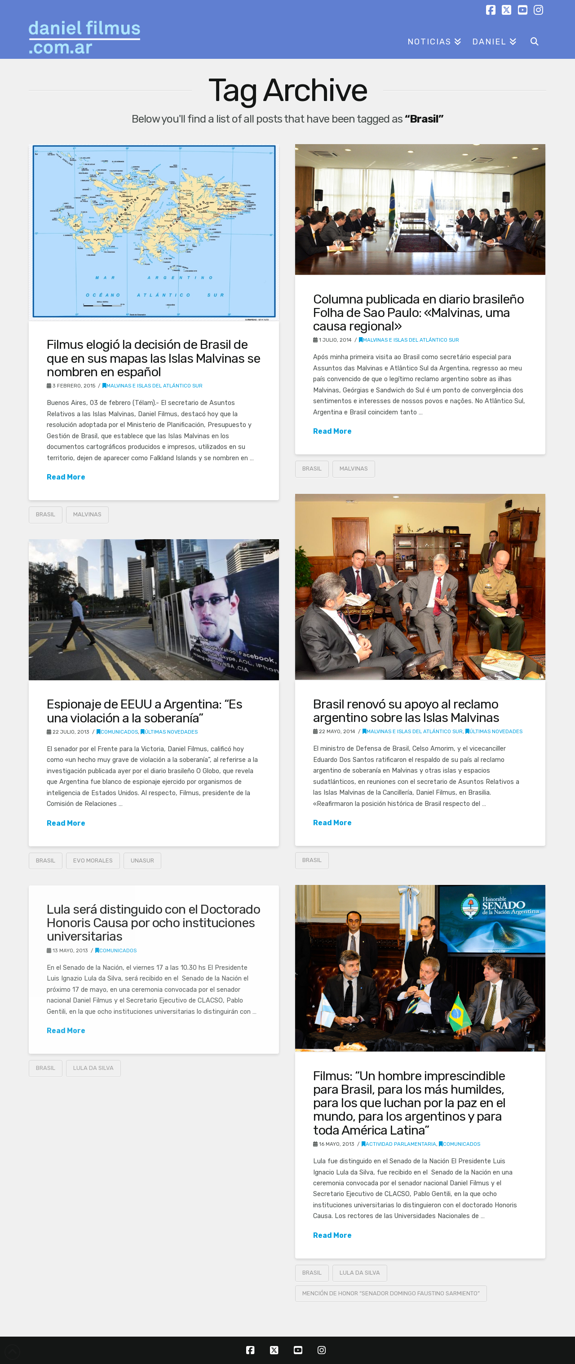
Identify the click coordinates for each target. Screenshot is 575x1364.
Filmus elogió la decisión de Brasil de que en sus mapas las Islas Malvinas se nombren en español (153, 358)
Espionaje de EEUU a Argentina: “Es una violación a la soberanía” (144, 710)
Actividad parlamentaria (399, 1144)
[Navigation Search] (534, 39)
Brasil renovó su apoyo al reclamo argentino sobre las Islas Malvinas (406, 710)
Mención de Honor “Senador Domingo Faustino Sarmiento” (391, 1293)
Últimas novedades (493, 731)
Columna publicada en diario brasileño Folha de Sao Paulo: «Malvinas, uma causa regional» (418, 312)
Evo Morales (93, 860)
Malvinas (87, 514)
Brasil (45, 514)
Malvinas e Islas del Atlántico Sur (152, 386)
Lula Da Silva (360, 1272)
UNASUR (142, 860)
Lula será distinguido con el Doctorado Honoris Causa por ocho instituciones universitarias (153, 923)
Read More (66, 477)
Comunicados (117, 732)
